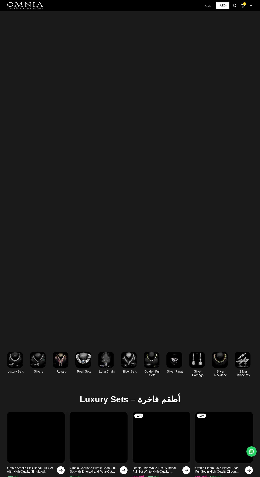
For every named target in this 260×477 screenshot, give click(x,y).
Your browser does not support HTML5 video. (130, 178)
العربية (208, 5)
